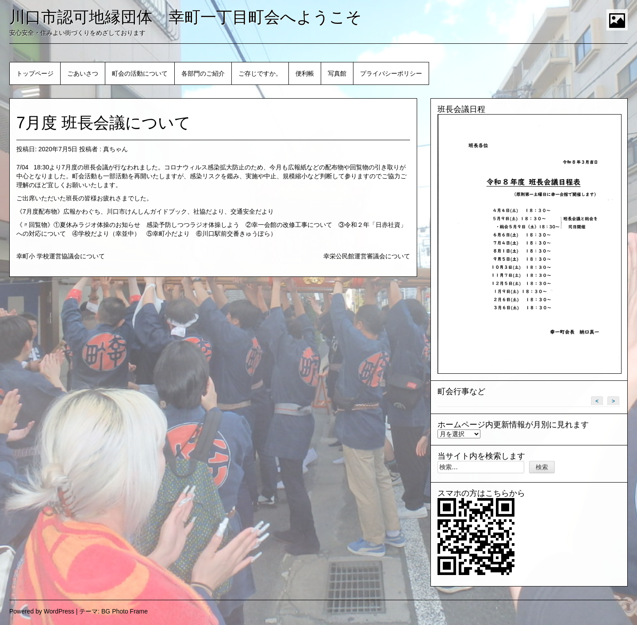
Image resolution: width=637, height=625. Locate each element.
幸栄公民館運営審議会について (366, 256)
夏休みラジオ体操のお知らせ (100, 224)
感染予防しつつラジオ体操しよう (192, 224)
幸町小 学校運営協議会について (60, 256)
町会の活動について (140, 73)
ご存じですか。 (260, 73)
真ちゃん (115, 149)
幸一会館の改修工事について (292, 224)
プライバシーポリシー (391, 73)
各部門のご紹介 (203, 73)
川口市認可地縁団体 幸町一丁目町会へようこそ (185, 17)
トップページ (35, 73)
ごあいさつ (82, 73)
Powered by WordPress (41, 611)
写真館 (337, 73)
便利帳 (304, 73)
